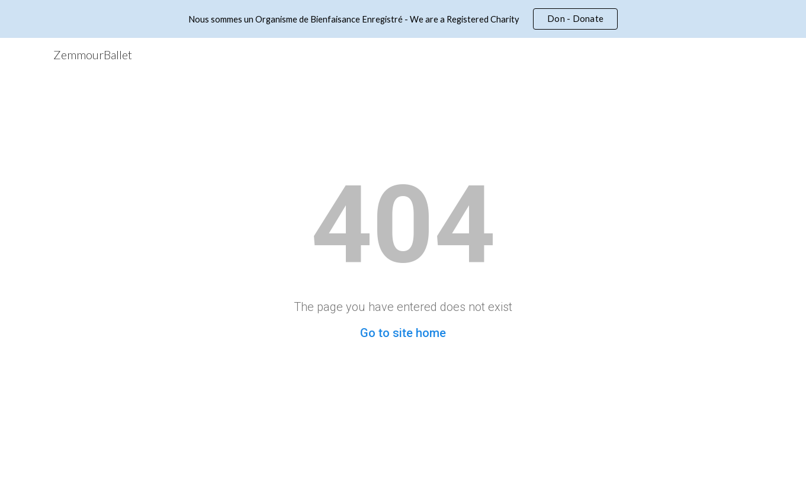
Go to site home (403, 333)
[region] (403, 19)
